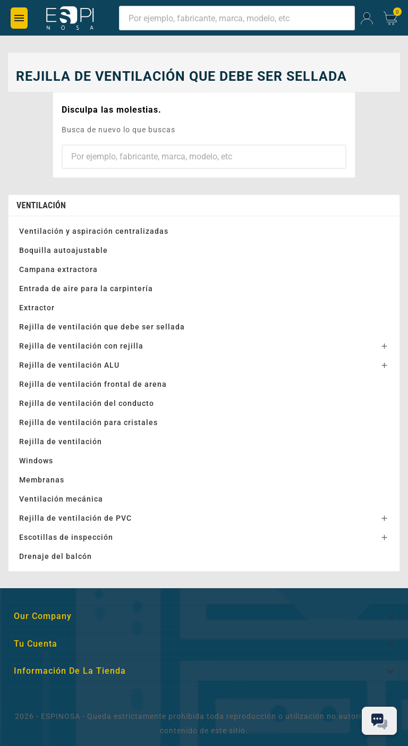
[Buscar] (237, 18)
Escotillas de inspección (66, 537)
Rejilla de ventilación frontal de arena (93, 384)
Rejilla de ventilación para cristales (88, 422)
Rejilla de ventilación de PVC (75, 518)
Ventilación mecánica (61, 499)
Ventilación (41, 205)
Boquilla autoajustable (63, 250)
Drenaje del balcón (55, 556)
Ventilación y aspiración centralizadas (93, 231)
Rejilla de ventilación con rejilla (81, 346)
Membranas (41, 480)
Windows (36, 460)
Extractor (37, 307)
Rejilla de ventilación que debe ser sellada (102, 327)
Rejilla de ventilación (60, 441)
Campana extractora (58, 269)
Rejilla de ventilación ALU (69, 365)
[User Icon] (367, 18)
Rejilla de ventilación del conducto (86, 403)
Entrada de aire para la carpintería (86, 288)
